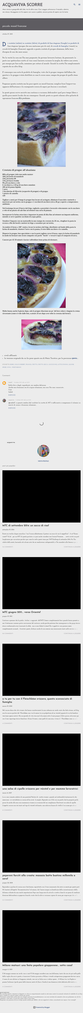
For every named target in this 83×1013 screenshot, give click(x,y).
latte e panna (62, 364)
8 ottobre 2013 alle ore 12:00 (22, 382)
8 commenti (7, 810)
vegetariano (16, 367)
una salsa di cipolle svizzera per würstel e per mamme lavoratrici (40, 789)
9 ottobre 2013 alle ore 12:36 (23, 400)
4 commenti (7, 723)
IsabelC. (10, 382)
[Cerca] (74, 3)
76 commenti (7, 547)
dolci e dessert (20, 364)
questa (74, 358)
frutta (35, 364)
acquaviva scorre (22, 4)
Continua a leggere (72, 547)
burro (12, 364)
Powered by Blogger (41, 1007)
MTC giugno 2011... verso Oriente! (21, 612)
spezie (4, 367)
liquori (71, 364)
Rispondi (11, 395)
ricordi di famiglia (60, 46)
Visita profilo (43, 461)
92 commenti (7, 633)
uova (9, 367)
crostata (12, 43)
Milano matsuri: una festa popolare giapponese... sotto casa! (37, 965)
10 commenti (7, 900)
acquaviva (11, 400)
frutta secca (43, 364)
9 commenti (7, 987)
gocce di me (53, 364)
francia (29, 364)
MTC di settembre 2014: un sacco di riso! (25, 525)
